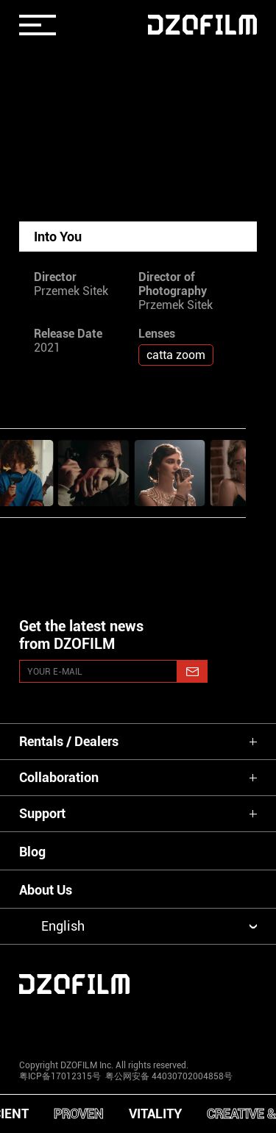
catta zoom (175, 355)
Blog (32, 851)
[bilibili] (236, 1023)
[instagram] (39, 1023)
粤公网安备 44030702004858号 (168, 1076)
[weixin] (187, 1023)
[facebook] (138, 1023)
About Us (45, 890)
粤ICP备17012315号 (60, 1076)
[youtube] (88, 1023)
